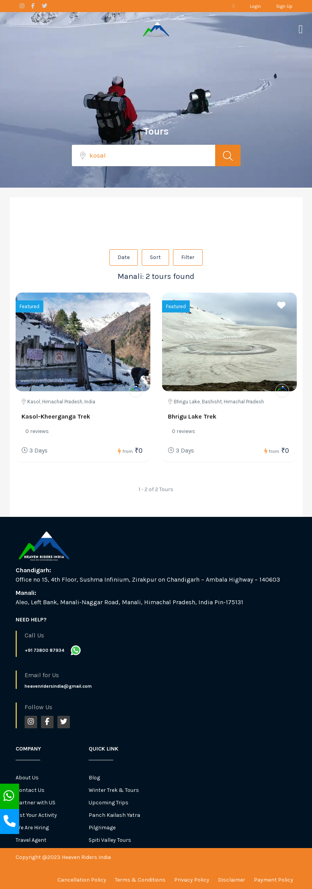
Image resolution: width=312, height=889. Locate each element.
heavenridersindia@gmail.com (58, 686)
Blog (94, 777)
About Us (27, 777)
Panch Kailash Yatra (114, 815)
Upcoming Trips (108, 802)
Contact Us (30, 790)
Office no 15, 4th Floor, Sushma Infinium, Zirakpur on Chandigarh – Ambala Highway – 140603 (148, 579)
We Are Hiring (32, 827)
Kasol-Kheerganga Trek (55, 416)
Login (255, 6)
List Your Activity (36, 815)
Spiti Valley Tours (110, 840)
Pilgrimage (102, 827)
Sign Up (284, 6)
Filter (187, 257)
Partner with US (35, 802)
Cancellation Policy (81, 880)
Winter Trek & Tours (114, 790)
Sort (155, 257)
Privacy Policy (191, 880)
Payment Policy (273, 880)
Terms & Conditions (140, 880)
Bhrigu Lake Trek (192, 416)
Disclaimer (231, 880)
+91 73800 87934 (44, 650)
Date (124, 257)
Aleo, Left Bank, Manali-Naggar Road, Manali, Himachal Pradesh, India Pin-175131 (129, 602)
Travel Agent (31, 840)
